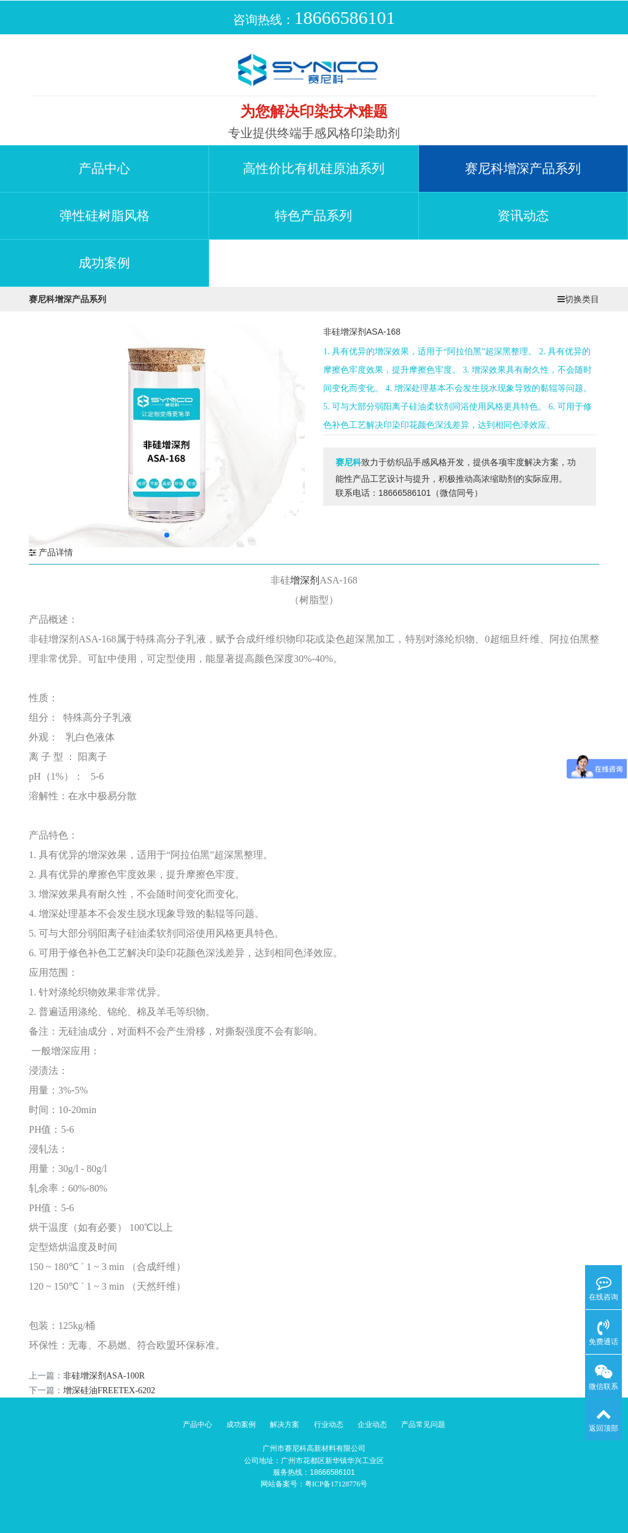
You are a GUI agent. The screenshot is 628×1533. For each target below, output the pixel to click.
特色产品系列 (313, 215)
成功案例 (104, 263)
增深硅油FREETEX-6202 (109, 1390)
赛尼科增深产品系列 (523, 168)
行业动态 (328, 1424)
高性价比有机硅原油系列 (314, 168)
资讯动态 (523, 215)
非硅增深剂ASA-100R (104, 1375)
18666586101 (345, 17)
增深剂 (305, 580)
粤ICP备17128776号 (336, 1484)
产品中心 (104, 168)
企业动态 (372, 1424)
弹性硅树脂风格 (104, 215)
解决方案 (284, 1424)
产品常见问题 (423, 1424)
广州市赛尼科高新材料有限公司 (314, 1448)
